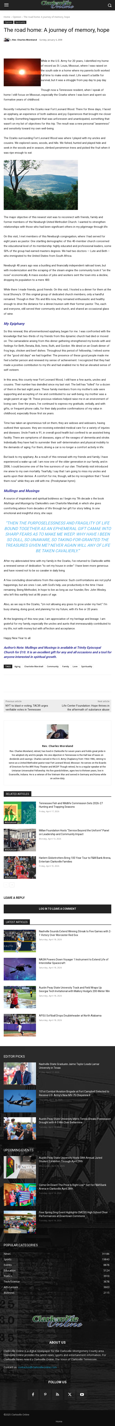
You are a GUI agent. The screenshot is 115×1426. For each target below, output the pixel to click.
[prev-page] (6, 884)
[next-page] (12, 884)
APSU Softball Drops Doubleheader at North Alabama (70, 1015)
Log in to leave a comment (57, 908)
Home (7, 17)
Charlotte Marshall (33, 666)
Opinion (17, 17)
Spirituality (20, 22)
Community (53, 666)
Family (65, 666)
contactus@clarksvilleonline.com (37, 1367)
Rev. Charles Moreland (24, 39)
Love (75, 666)
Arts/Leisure (10, 822)
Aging (17, 666)
